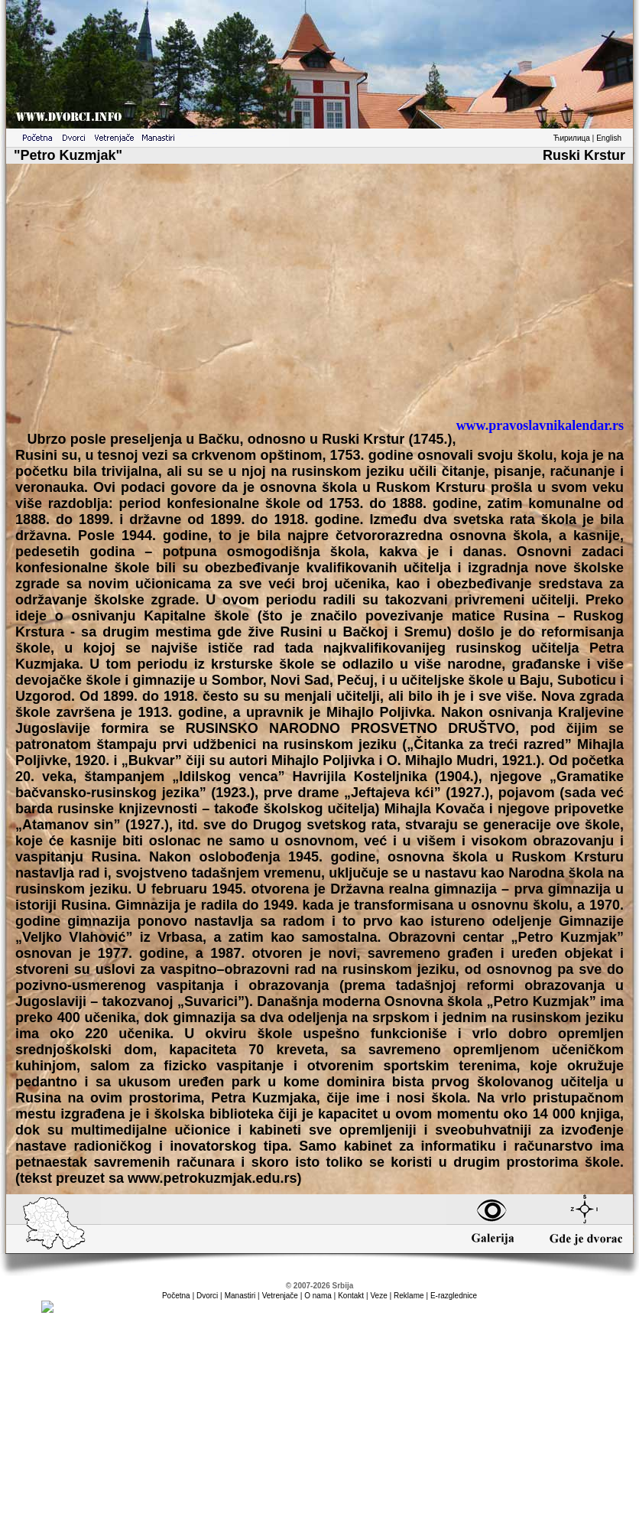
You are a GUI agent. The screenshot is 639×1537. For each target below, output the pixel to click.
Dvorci (207, 1295)
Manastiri (240, 1295)
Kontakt (351, 1295)
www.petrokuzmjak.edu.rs (212, 1178)
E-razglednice (453, 1295)
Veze (378, 1295)
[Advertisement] (319, 297)
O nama (318, 1295)
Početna (176, 1295)
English (608, 138)
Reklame (408, 1295)
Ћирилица (571, 138)
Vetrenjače (280, 1295)
